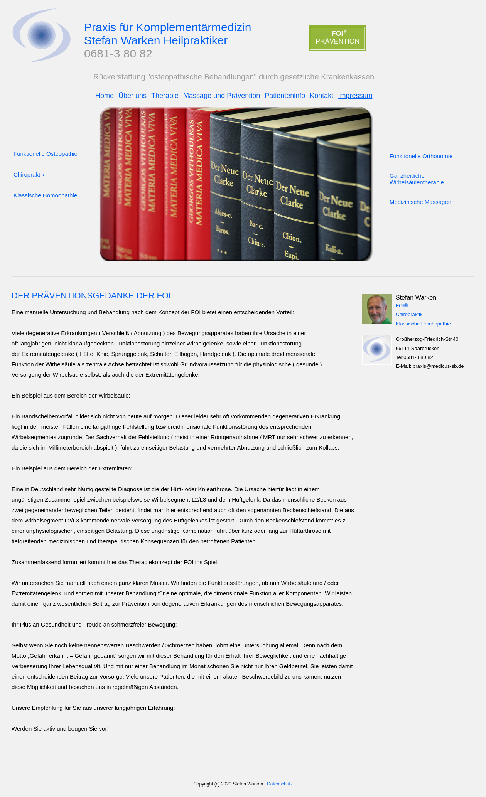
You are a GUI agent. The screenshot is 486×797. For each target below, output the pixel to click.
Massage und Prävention (221, 95)
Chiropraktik (409, 314)
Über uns (132, 95)
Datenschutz (280, 784)
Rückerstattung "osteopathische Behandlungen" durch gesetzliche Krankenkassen (233, 76)
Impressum (355, 95)
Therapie (165, 95)
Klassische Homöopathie (423, 324)
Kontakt (321, 95)
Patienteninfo (285, 95)
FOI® (402, 305)
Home (104, 95)
